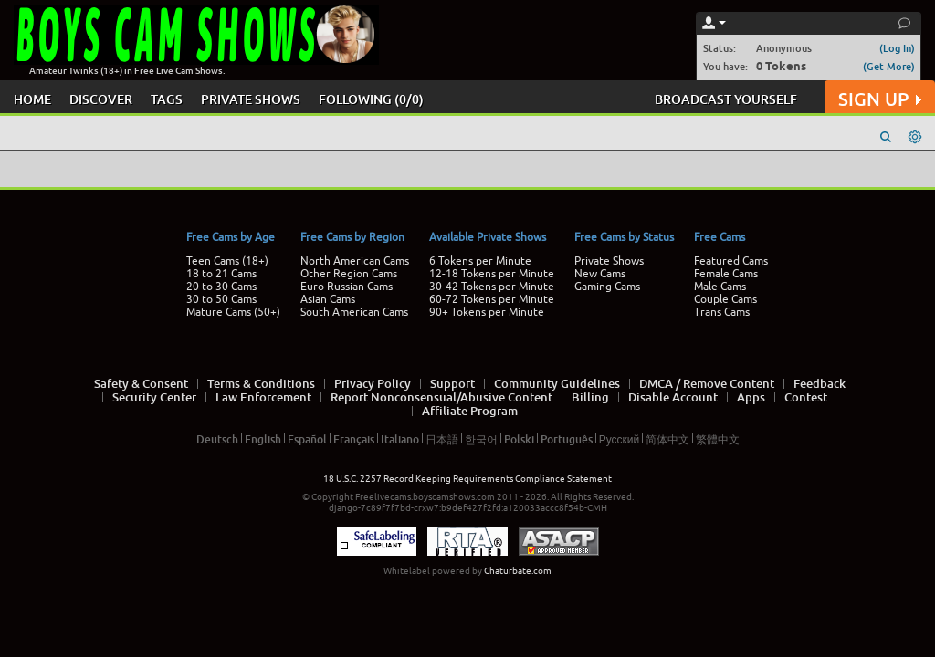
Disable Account (673, 397)
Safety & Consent (141, 383)
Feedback (819, 383)
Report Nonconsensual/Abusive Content (441, 397)
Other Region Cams (348, 273)
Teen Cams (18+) (227, 261)
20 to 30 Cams (221, 286)
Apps (751, 397)
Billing (590, 397)
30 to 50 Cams (221, 299)
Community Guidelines (557, 383)
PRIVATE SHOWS (250, 99)
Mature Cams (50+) (233, 312)
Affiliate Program (470, 410)
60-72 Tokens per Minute (491, 299)
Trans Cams (722, 312)
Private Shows (609, 261)
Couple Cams (725, 299)
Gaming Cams (607, 286)
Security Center (154, 397)
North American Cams (354, 261)
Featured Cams (731, 261)
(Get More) (889, 66)
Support (452, 383)
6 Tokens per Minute (480, 261)
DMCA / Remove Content (706, 383)
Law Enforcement (263, 397)
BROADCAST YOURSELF (726, 99)
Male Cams (720, 286)
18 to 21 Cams (221, 273)
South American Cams (354, 312)
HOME (32, 99)
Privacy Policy (372, 383)
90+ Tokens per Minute (486, 312)
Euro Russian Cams (346, 286)
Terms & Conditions (261, 383)
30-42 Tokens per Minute (491, 286)
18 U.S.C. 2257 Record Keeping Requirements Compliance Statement (467, 479)
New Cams (599, 273)
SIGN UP (879, 99)
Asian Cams (327, 299)
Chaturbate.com (518, 571)
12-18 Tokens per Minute (491, 273)
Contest (805, 397)
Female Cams (726, 273)
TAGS (167, 99)
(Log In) (897, 48)
